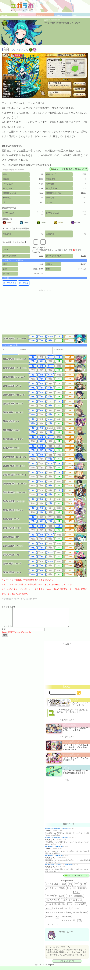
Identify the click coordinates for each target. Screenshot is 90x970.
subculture (41, 15)
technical (58, 15)
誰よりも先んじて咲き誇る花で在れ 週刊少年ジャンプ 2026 (57, 831)
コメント (7, 630)
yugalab (4, 15)
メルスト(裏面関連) (75, 899)
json (76, 887)
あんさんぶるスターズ (55, 916)
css (74, 891)
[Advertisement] (45, 313)
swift (69, 916)
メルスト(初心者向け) (55, 908)
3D (80, 924)
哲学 (70, 887)
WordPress (66, 920)
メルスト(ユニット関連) (56, 887)
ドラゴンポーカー (61, 912)
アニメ (69, 908)
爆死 (69, 891)
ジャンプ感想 (80, 908)
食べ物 (83, 887)
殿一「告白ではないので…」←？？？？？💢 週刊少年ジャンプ (58, 868)
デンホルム (75, 912)
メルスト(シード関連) (55, 891)
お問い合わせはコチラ (67, 964)
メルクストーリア (69, 924)
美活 (57, 920)
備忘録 (76, 916)
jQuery (84, 916)
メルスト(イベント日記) (71, 903)
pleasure (22, 15)
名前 (4, 633)
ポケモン (76, 895)
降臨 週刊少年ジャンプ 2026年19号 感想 (53, 849)
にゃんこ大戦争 (52, 903)
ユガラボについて (53, 928)
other (75, 15)
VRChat (49, 899)
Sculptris (49, 920)
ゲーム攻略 (60, 899)
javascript (82, 891)
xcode (48, 912)
